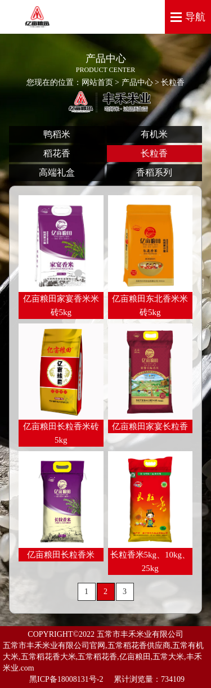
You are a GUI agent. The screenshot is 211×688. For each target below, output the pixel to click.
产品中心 (137, 82)
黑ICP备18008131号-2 (67, 679)
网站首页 (97, 82)
